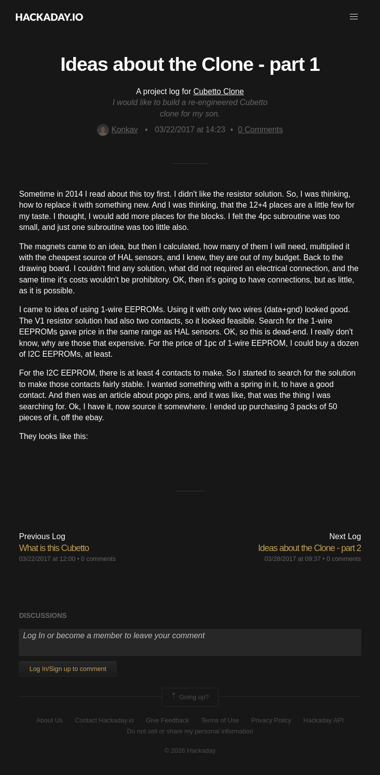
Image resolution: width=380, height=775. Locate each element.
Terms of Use (220, 720)
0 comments (98, 558)
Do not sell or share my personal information (190, 731)
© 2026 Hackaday (190, 750)
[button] (354, 17)
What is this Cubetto (54, 548)
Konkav (117, 129)
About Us (49, 720)
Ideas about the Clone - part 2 (309, 548)
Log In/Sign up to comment (67, 668)
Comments (260, 129)
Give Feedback (167, 720)
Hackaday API (323, 720)
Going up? (189, 697)
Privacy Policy (271, 720)
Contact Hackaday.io (104, 720)
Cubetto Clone (218, 91)
